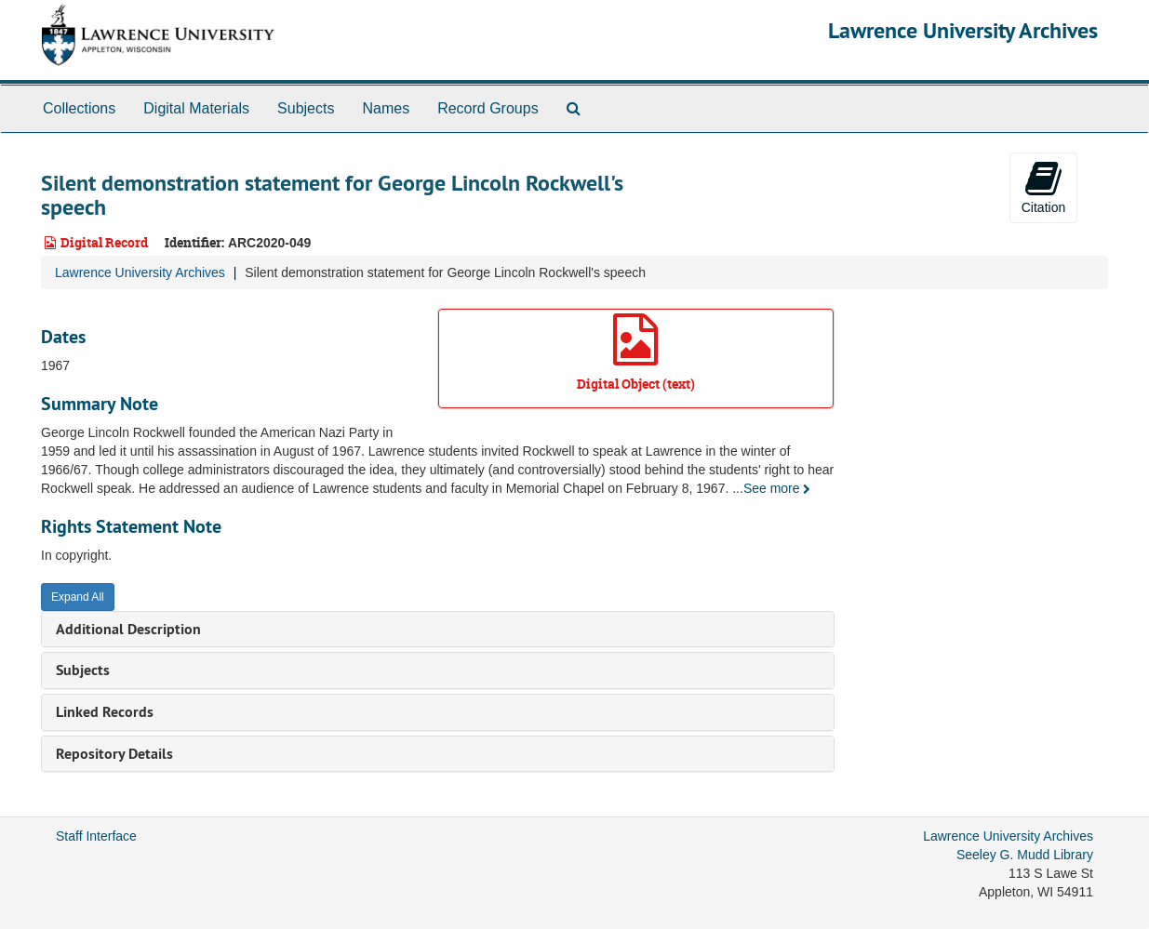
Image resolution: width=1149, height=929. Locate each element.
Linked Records (105, 712)
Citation (1043, 187)
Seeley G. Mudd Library (1024, 854)
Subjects (305, 108)
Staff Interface (96, 836)
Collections (79, 108)
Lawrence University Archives (963, 30)
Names (385, 108)
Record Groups (488, 108)
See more (777, 488)
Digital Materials (196, 108)
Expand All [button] (77, 597)
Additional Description (128, 629)
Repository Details (114, 753)
